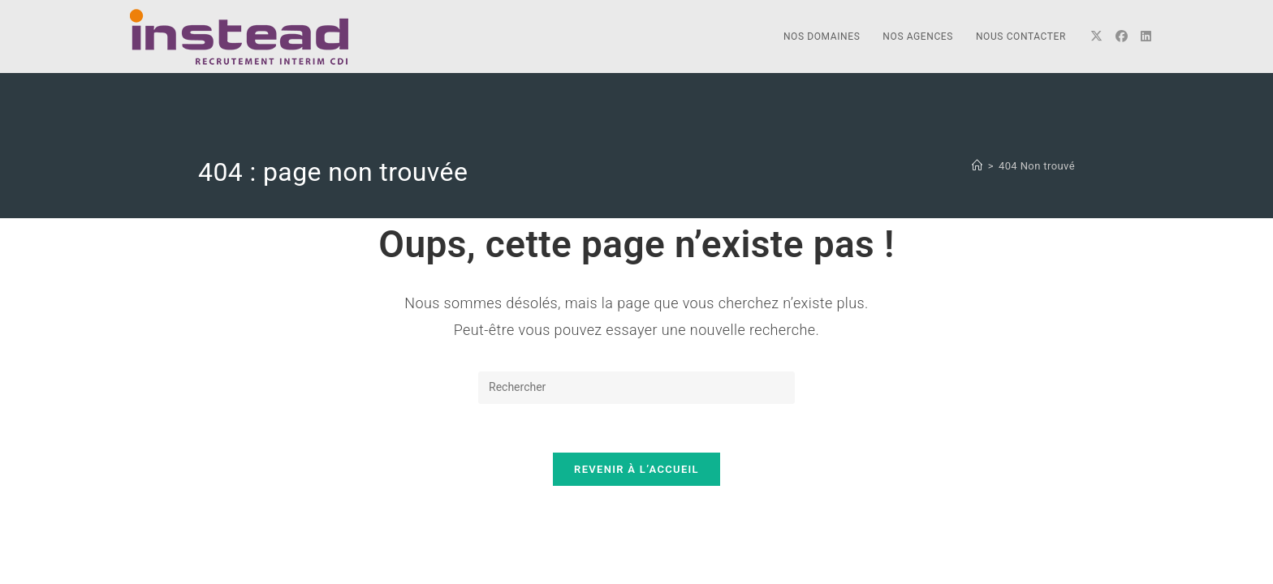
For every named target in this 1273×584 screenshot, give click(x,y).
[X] (1096, 36)
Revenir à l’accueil (636, 469)
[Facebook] (1121, 36)
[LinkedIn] (1146, 36)
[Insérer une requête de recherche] (636, 387)
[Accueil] (977, 166)
